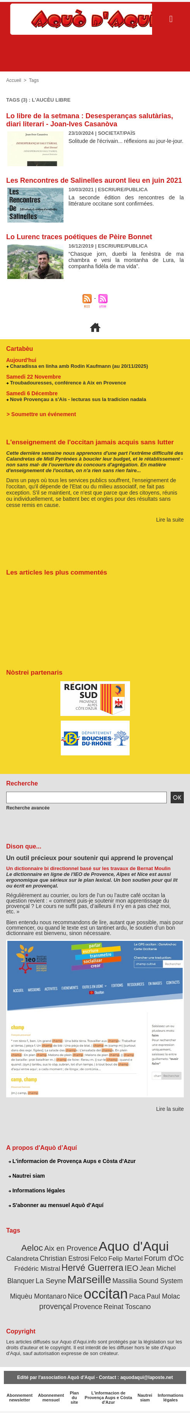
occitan (106, 1294)
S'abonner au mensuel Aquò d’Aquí (56, 1205)
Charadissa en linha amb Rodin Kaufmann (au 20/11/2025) (79, 366)
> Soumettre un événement (41, 414)
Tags (34, 80)
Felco (98, 1258)
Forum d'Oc (163, 1258)
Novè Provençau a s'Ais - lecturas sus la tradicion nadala (78, 399)
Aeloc (32, 1248)
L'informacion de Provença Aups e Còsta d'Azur (72, 1161)
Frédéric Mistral (37, 1268)
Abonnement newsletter (20, 1397)
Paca (137, 1296)
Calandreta (22, 1258)
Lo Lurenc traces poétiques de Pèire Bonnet (79, 237)
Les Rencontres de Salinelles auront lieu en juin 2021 (94, 180)
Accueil (13, 80)
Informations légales (37, 1190)
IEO (131, 1267)
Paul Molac (163, 1296)
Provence (87, 1307)
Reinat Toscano (127, 1307)
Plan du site (74, 1397)
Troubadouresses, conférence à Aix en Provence (68, 383)
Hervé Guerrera (92, 1268)
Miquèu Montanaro (38, 1296)
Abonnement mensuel (51, 1397)
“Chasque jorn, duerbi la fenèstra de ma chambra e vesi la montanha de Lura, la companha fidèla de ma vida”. (126, 260)
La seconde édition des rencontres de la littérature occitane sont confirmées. (126, 200)
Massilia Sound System (147, 1281)
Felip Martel (125, 1258)
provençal (55, 1306)
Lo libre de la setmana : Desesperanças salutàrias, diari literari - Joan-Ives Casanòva (89, 120)
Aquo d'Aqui (134, 1246)
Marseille (89, 1279)
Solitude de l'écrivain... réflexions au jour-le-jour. (125, 141)
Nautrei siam (27, 1176)
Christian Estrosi (64, 1258)
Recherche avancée (28, 808)
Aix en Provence (70, 1248)
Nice (75, 1296)
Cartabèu (19, 348)
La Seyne (51, 1281)
